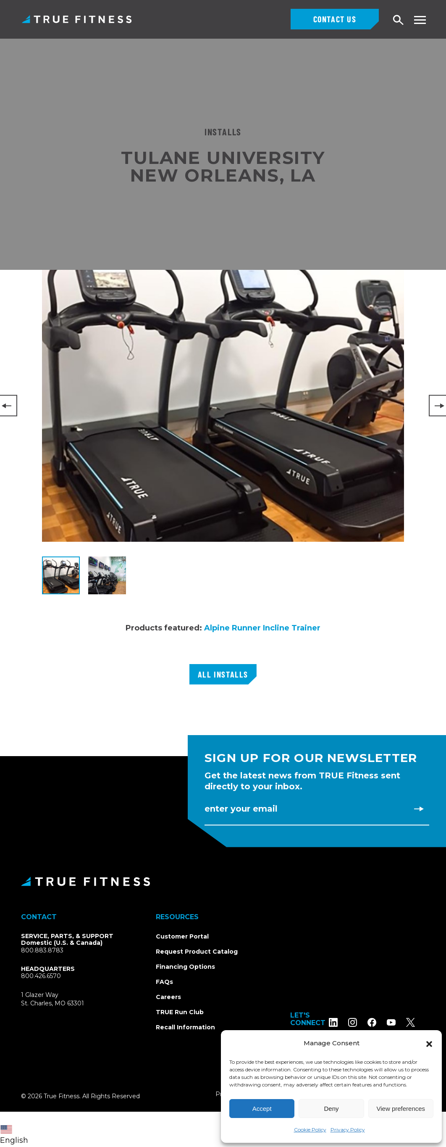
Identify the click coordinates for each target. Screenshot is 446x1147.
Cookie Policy (310, 1129)
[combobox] (16, 1129)
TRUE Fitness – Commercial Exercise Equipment (76, 19)
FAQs (164, 982)
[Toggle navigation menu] (419, 20)
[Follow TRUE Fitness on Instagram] (362, 1022)
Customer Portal (182, 936)
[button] (429, 1043)
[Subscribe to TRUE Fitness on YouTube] (401, 1022)
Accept (262, 1108)
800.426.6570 (41, 976)
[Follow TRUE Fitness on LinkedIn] (343, 1022)
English (14, 1135)
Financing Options (185, 966)
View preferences (401, 1108)
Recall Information (185, 1027)
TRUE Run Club (180, 1012)
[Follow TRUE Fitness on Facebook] (382, 1022)
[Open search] (398, 20)
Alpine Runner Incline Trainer (262, 628)
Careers (168, 997)
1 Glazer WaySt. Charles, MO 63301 (62, 999)
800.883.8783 (42, 950)
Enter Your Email (241, 808)
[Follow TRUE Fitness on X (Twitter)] (420, 1022)
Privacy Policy (348, 1129)
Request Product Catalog (197, 951)
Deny (331, 1108)
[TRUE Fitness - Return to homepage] (223, 881)
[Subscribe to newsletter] (418, 808)
